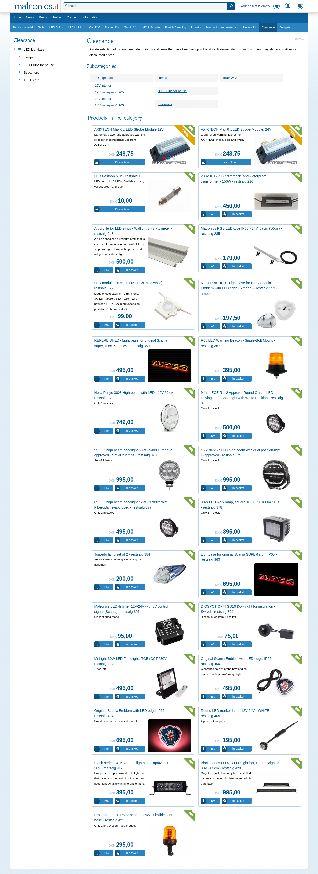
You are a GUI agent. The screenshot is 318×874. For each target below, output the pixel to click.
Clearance (268, 27)
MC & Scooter (151, 27)
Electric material (22, 27)
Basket (57, 17)
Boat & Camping (175, 27)
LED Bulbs (56, 27)
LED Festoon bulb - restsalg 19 (118, 176)
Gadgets (285, 27)
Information (90, 17)
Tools (41, 27)
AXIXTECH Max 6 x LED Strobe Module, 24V (236, 129)
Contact (72, 17)
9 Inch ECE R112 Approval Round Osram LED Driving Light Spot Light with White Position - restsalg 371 (242, 398)
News (30, 17)
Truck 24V (130, 27)
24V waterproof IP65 (109, 105)
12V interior (103, 85)
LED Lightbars (103, 78)
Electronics (250, 27)
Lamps (162, 78)
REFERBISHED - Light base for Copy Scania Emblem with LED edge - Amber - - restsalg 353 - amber (239, 288)
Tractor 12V (112, 27)
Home (16, 17)
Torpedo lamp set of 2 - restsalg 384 (122, 554)
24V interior (103, 99)
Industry (196, 27)
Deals (43, 17)
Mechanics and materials (222, 27)
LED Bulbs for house (172, 91)
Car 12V (94, 27)
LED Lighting (76, 27)
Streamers (165, 104)
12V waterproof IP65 (109, 92)
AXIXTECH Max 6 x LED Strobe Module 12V (129, 129)
